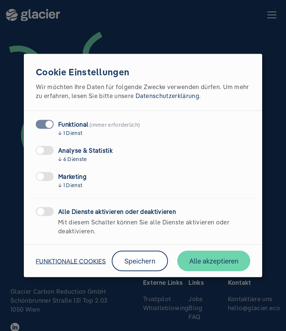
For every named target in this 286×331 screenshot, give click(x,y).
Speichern (139, 261)
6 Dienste (72, 159)
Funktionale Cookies (71, 261)
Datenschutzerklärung (167, 96)
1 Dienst (70, 133)
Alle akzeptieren (213, 261)
